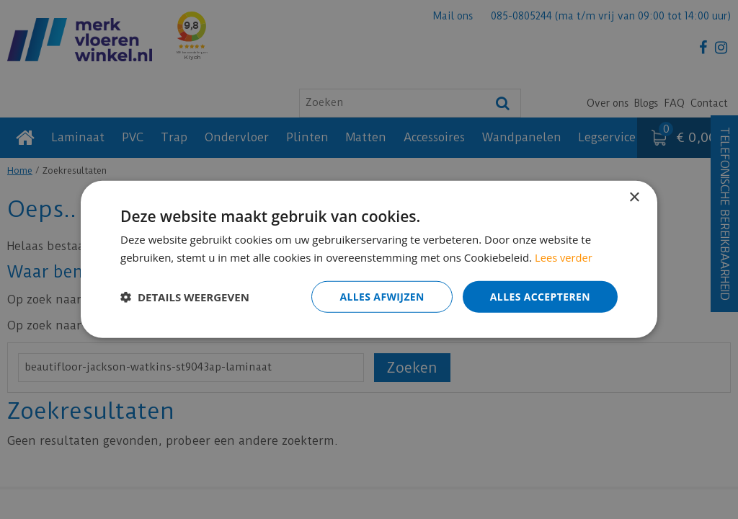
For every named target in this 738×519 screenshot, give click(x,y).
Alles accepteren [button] (539, 296)
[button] (184, 296)
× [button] (633, 197)
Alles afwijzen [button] (381, 296)
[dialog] (369, 259)
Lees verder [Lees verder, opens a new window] (564, 257)
